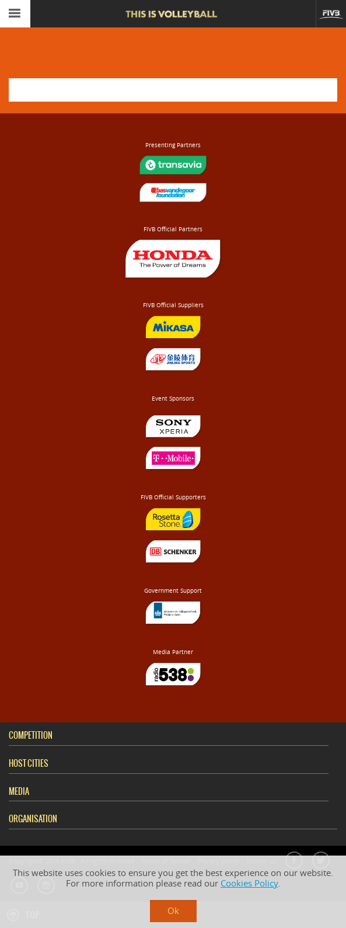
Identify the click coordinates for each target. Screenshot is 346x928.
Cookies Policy (249, 883)
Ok (173, 910)
